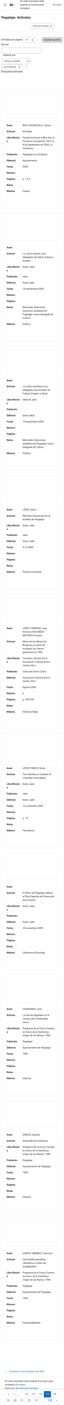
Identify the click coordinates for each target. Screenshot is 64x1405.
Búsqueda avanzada (12, 71)
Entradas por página (11, 39)
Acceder (57, 4)
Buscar (5, 44)
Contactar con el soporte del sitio (24, 1371)
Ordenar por (9, 55)
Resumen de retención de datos (21, 1388)
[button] (12, 5)
